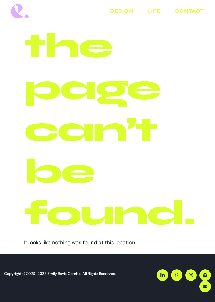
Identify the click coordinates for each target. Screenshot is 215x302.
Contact (189, 11)
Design (122, 11)
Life (154, 11)
